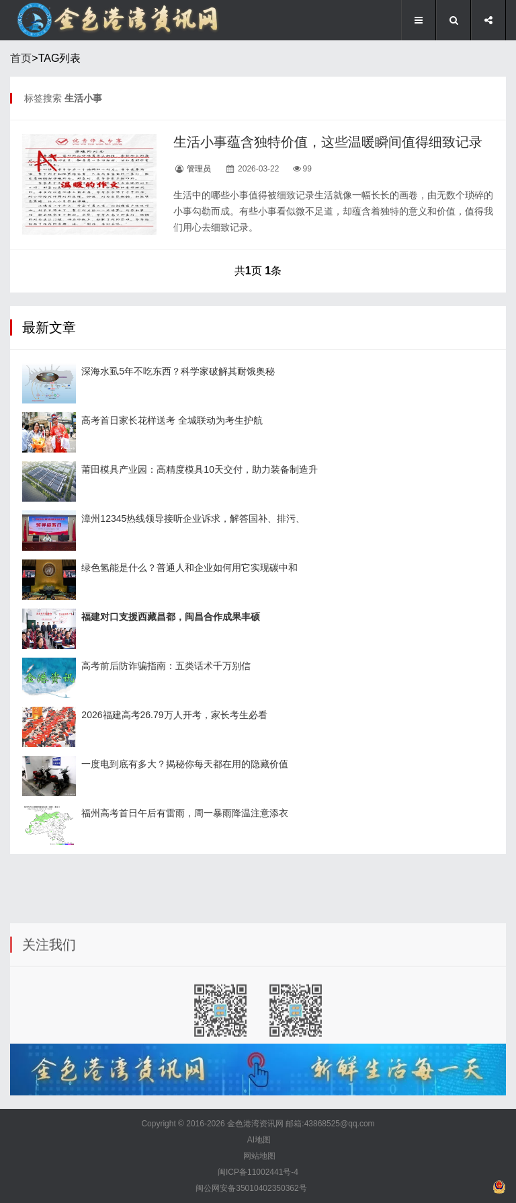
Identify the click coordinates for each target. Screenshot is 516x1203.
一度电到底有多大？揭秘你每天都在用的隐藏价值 (184, 764)
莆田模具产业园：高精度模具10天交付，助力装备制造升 (199, 469)
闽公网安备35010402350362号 (251, 1188)
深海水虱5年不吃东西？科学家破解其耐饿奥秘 (178, 371)
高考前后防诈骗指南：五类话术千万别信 (166, 665)
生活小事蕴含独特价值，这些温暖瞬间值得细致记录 (327, 141)
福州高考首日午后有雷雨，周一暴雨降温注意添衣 (184, 813)
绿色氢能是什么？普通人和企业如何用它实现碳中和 (189, 567)
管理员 (199, 168)
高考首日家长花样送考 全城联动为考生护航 (172, 420)
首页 (21, 58)
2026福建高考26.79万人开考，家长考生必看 (174, 714)
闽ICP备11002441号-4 (258, 1172)
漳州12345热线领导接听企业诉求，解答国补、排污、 (193, 518)
